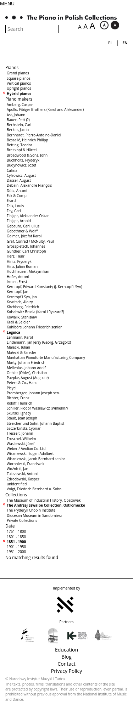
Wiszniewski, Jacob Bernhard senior (36, 458)
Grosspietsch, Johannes (26, 246)
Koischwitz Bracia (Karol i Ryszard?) (35, 311)
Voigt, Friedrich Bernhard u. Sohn (34, 488)
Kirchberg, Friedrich (23, 306)
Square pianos (19, 78)
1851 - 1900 (16, 541)
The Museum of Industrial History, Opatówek (44, 500)
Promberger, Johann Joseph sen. (33, 392)
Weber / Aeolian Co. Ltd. (26, 448)
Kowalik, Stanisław (22, 317)
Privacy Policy (66, 670)
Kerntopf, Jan (17, 291)
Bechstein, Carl (19, 124)
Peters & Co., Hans (22, 382)
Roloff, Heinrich (19, 403)
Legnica (13, 332)
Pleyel (11, 387)
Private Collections (22, 520)
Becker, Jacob (18, 129)
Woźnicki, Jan (17, 468)
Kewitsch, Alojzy (20, 301)
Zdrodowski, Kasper (23, 479)
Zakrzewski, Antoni (22, 473)
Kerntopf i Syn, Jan (22, 296)
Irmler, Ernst (17, 281)
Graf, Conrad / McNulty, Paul (30, 241)
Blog (66, 656)
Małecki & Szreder (21, 352)
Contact (66, 663)
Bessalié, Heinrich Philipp (27, 139)
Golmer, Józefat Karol (24, 235)
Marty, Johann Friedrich (26, 362)
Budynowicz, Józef (21, 165)
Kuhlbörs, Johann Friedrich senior (34, 327)
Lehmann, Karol (20, 337)
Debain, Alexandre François (29, 185)
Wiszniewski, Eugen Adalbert (30, 453)
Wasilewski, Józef (20, 443)
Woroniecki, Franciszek (25, 463)
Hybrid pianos (19, 93)
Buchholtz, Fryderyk (23, 160)
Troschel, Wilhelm (21, 438)
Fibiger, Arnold (19, 220)
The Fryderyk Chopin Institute (31, 510)
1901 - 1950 (16, 546)
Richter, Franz (18, 397)
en (125, 42)
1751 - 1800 (16, 531)
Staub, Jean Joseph (22, 418)
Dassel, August (19, 180)
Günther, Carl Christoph (26, 251)
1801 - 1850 (16, 536)
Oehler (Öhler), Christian (27, 372)
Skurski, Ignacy (19, 413)
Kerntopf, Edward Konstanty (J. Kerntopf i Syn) (44, 286)
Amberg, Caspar (20, 104)
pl (110, 42)
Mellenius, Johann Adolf (26, 367)
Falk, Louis (15, 205)
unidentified (17, 483)
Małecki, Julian (18, 347)
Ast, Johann (16, 114)
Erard (11, 200)
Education (66, 649)
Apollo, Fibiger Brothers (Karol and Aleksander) (45, 109)
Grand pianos (18, 73)
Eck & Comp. (17, 195)
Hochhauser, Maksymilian (28, 271)
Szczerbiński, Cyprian (24, 428)
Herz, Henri (16, 256)
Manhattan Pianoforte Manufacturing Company (46, 357)
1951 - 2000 (16, 551)
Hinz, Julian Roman (22, 266)
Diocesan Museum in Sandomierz (34, 515)
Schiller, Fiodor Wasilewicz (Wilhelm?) (37, 408)
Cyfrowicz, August (21, 175)
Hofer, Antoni (18, 276)
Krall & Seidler (18, 322)
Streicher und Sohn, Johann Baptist (35, 423)
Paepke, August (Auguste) (28, 377)
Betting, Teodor (19, 144)
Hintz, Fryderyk (19, 261)
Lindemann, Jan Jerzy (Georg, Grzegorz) (39, 342)
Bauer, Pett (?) (18, 119)
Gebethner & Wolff (22, 231)
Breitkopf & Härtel (22, 149)
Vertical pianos (19, 83)
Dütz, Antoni (17, 190)
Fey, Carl (14, 210)
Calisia (12, 170)
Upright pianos (19, 88)
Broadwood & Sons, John (27, 155)
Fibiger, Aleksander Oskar (28, 215)
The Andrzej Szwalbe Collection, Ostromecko (46, 505)
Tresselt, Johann (20, 433)
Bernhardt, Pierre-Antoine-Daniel (34, 135)
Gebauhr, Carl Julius (23, 226)
